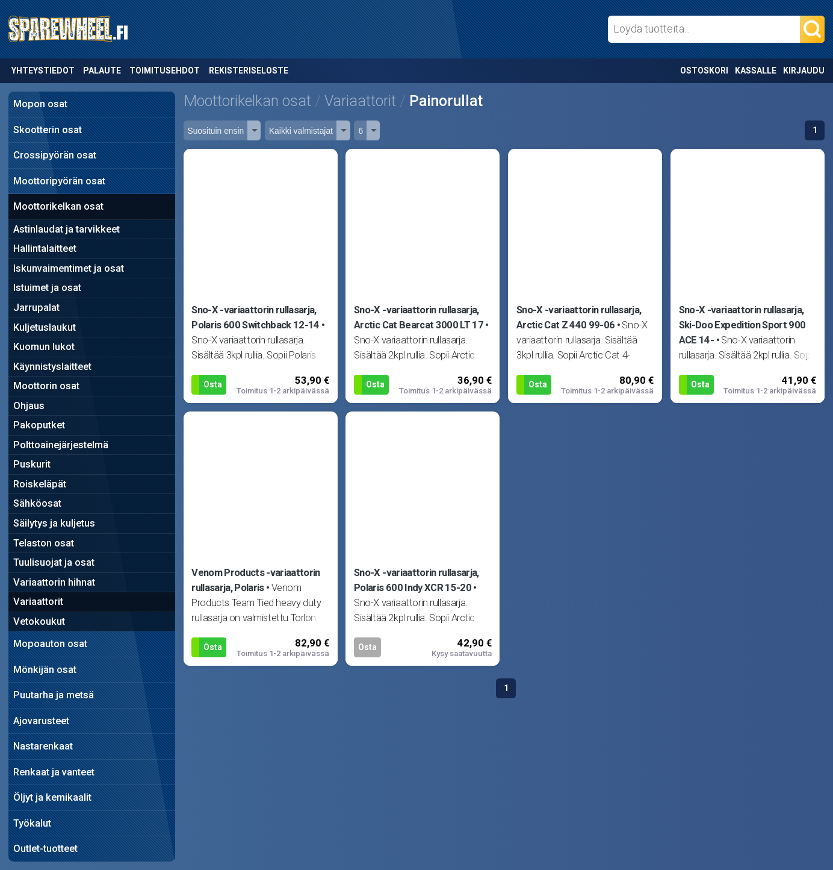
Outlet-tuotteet (45, 848)
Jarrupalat (36, 307)
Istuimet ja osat (47, 287)
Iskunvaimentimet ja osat (68, 268)
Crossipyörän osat (54, 155)
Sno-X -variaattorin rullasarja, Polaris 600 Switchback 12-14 (255, 317)
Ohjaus (29, 406)
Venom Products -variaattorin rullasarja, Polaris (255, 580)
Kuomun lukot (44, 346)
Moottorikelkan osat (58, 206)
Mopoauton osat (50, 643)
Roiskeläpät (39, 484)
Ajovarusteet (41, 721)
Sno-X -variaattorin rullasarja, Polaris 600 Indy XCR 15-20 (416, 580)
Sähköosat (37, 503)
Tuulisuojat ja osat (53, 562)
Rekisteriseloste (248, 70)
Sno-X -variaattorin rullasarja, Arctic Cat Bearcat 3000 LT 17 (418, 317)
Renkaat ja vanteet (53, 772)
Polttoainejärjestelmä (60, 445)
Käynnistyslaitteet (52, 366)
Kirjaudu (804, 70)
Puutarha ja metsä (53, 695)
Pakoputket (39, 425)
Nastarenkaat (43, 746)
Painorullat (446, 101)
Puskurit (32, 464)
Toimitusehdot (164, 70)
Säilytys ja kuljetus (54, 523)
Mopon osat (40, 104)
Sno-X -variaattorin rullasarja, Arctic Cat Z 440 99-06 (578, 317)
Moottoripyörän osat (59, 181)
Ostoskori (704, 70)
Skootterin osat (47, 130)
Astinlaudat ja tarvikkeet (66, 229)
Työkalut (32, 823)
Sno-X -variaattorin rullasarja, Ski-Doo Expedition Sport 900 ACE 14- (742, 325)
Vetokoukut (39, 621)
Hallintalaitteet (44, 248)
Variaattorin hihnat (54, 582)
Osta (212, 384)
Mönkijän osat (44, 669)
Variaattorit (38, 601)
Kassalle (755, 70)
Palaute (102, 70)
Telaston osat (43, 543)
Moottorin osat (46, 386)
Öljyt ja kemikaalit (52, 797)
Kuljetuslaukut (44, 327)
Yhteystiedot (43, 70)
